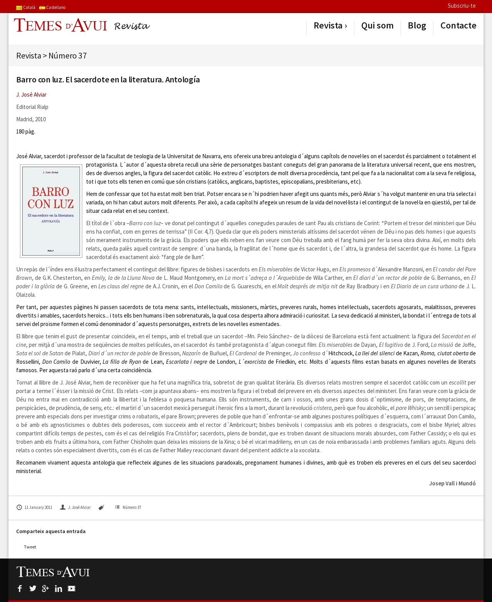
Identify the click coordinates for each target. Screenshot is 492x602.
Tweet (30, 547)
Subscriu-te (462, 5)
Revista (328, 25)
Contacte (458, 25)
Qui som (377, 25)
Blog (417, 25)
